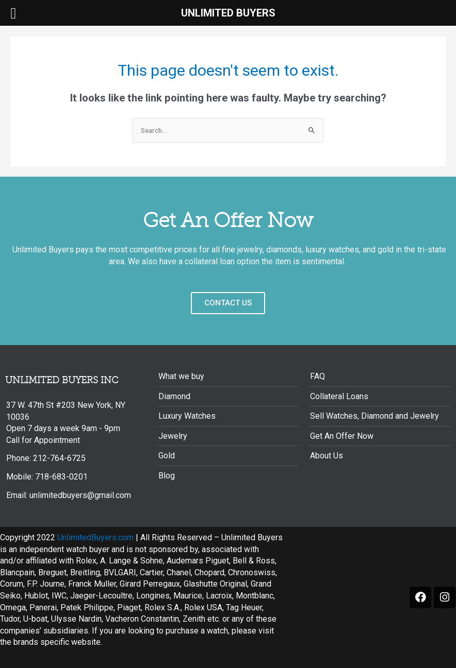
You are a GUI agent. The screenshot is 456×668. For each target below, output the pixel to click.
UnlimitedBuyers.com (95, 537)
